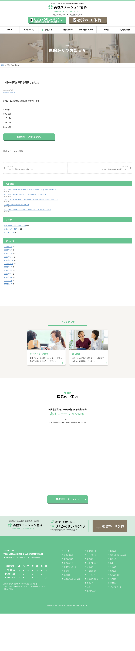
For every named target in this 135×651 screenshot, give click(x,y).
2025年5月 (8, 281)
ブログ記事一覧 (115, 587)
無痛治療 (113, 571)
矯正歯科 (90, 567)
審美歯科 (90, 559)
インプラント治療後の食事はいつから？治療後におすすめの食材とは (30, 189)
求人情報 (113, 579)
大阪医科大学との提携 (72, 579)
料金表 (106, 30)
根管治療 (113, 551)
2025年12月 (8, 257)
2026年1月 (8, 253)
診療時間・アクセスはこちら (29, 137)
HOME (9, 30)
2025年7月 (8, 274)
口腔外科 (90, 583)
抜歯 (111, 563)
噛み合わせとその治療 (118, 555)
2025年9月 (8, 267)
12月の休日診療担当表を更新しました (99, 167)
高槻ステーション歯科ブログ (15, 226)
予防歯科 (113, 567)
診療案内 (48, 30)
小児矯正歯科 (92, 571)
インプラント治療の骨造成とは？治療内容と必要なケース (26, 194)
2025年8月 (8, 270)
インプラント (9, 232)
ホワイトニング (92, 563)
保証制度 (67, 575)
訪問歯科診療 (115, 575)
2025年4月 (8, 284)
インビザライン (92, 575)
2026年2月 (8, 250)
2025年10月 (8, 264)
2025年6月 (8, 277)
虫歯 (88, 587)
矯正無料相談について (95, 579)
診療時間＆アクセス (86, 30)
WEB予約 (113, 583)
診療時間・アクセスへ (67, 499)
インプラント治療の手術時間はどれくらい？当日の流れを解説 (27, 210)
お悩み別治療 (125, 30)
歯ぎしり (113, 559)
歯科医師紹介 (67, 30)
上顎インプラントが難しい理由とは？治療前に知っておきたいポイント (31, 199)
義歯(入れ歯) (91, 591)
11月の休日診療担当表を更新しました (35, 167)
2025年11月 (8, 260)
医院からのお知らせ (9, 92)
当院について (29, 30)
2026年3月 (8, 247)
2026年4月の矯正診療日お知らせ (16, 205)
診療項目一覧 (92, 551)
